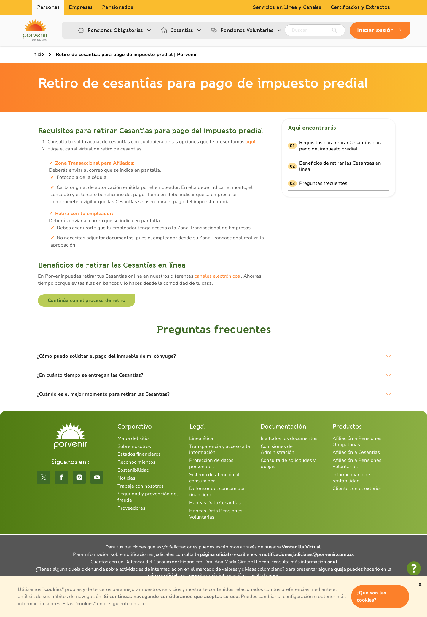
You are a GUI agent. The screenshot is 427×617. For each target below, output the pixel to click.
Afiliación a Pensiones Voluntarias (356, 463)
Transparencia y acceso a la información (219, 449)
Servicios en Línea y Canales (287, 7)
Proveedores (131, 508)
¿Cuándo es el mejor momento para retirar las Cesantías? (103, 394)
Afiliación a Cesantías (356, 452)
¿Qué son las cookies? (371, 596)
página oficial (214, 554)
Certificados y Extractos (360, 7)
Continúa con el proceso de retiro (86, 300)
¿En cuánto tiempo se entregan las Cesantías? (90, 375)
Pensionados (117, 7)
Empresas (81, 7)
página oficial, (163, 575)
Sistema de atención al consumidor (214, 477)
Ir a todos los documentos (289, 438)
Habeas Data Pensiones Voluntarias (215, 514)
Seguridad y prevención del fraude (147, 497)
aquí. (250, 142)
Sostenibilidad (133, 470)
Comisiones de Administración (277, 449)
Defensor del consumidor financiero (217, 491)
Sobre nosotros (134, 446)
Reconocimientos (136, 462)
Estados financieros (139, 454)
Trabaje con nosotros (140, 486)
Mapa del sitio (133, 438)
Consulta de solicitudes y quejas (288, 463)
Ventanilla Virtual (301, 547)
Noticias (126, 478)
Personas (48, 7)
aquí (332, 562)
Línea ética (201, 438)
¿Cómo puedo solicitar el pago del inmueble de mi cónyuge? (106, 356)
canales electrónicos (217, 276)
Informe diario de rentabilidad (351, 477)
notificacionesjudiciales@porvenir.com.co (307, 554)
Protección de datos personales (211, 463)
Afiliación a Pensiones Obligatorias (356, 441)
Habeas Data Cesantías (215, 503)
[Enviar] (334, 30)
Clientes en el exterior (356, 488)
